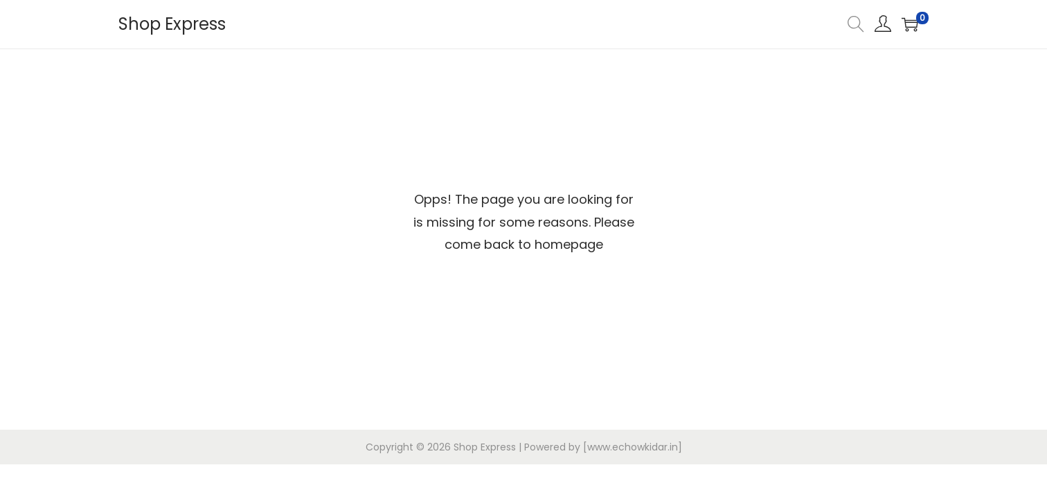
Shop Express (172, 23)
